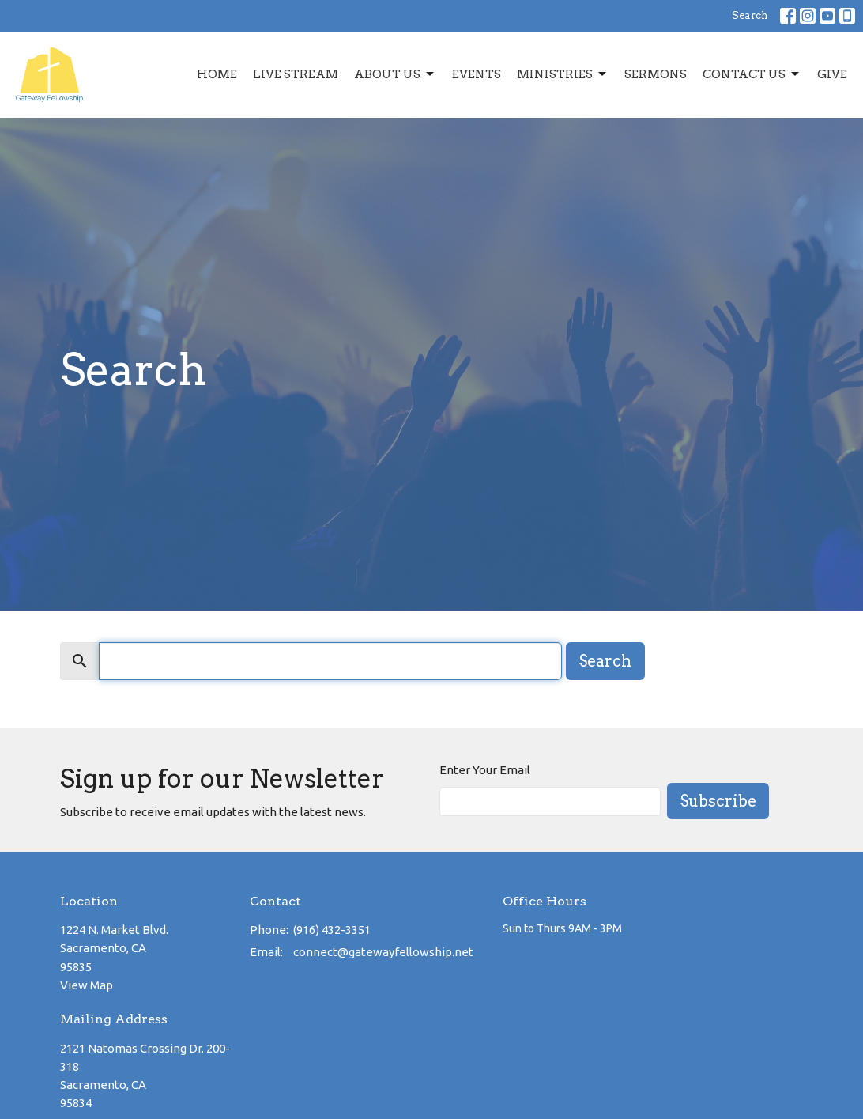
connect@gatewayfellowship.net (383, 951)
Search (750, 15)
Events (476, 74)
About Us (395, 74)
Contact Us (752, 74)
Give (832, 74)
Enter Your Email (484, 770)
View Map (86, 985)
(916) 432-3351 (332, 929)
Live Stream (295, 74)
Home (217, 74)
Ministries (563, 74)
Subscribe (718, 801)
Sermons (655, 74)
